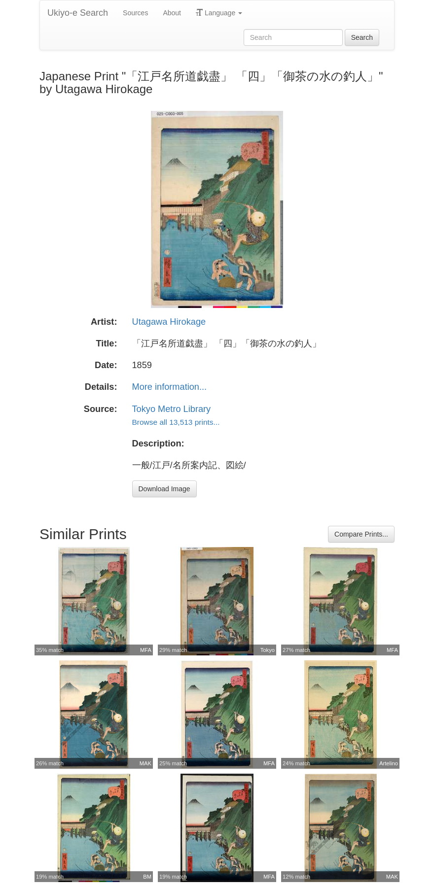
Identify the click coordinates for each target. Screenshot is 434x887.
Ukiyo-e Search (77, 13)
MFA (145, 650)
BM (147, 877)
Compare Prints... (361, 534)
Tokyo (267, 650)
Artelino (388, 763)
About (172, 13)
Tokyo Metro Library (171, 409)
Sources (135, 13)
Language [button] (219, 13)
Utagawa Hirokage (169, 322)
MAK (145, 763)
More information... (169, 387)
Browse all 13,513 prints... (176, 422)
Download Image (164, 489)
